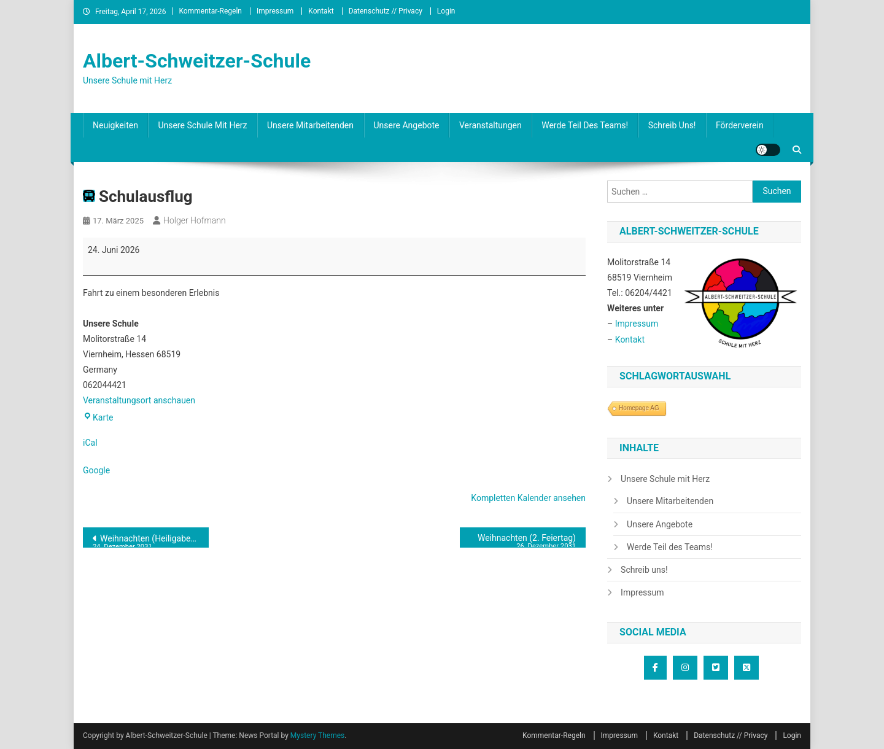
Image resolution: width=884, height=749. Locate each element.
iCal (90, 443)
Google (96, 470)
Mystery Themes (317, 735)
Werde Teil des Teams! (584, 125)
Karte (98, 417)
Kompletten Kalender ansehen (528, 498)
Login (446, 11)
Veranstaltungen (490, 125)
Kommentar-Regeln (210, 11)
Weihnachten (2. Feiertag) (523, 540)
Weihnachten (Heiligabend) (148, 541)
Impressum (275, 11)
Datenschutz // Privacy (385, 11)
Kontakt (320, 11)
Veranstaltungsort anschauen (139, 400)
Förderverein (740, 125)
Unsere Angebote (407, 125)
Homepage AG (639, 408)
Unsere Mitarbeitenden (310, 125)
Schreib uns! (672, 125)
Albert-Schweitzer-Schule (197, 60)
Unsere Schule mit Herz (202, 125)
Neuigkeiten (115, 125)
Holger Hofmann (194, 220)
